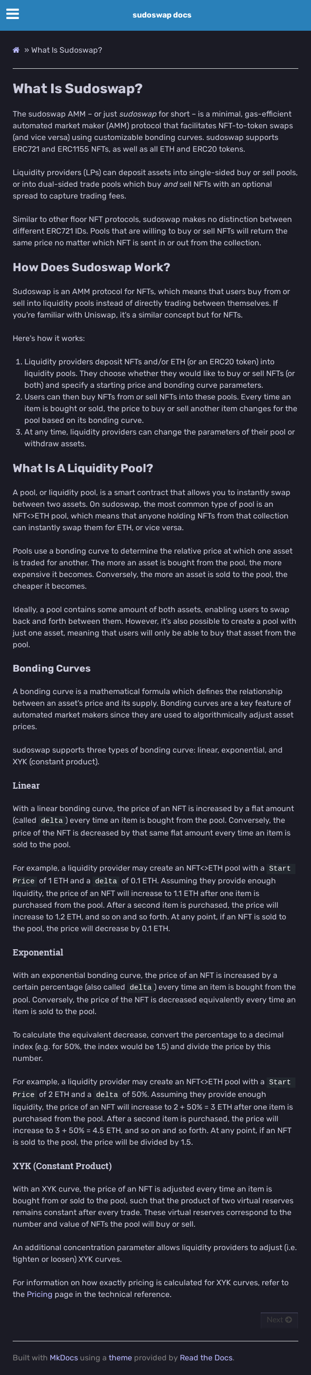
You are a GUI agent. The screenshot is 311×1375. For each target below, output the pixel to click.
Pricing (40, 1294)
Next (279, 1320)
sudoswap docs (162, 15)
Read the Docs (206, 1357)
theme (120, 1357)
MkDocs (64, 1357)
